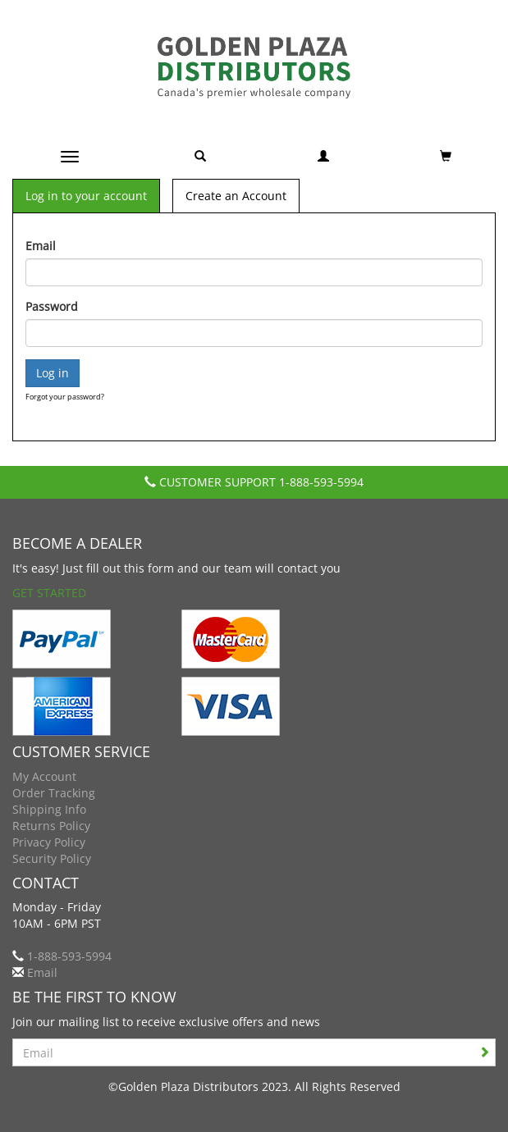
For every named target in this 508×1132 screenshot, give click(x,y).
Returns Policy (51, 825)
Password (51, 306)
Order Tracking (53, 793)
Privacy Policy (48, 842)
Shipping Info (49, 809)
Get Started (49, 592)
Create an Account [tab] (235, 195)
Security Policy (51, 858)
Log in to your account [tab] (86, 195)
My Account (44, 776)
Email (40, 245)
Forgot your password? (64, 396)
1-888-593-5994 (321, 482)
